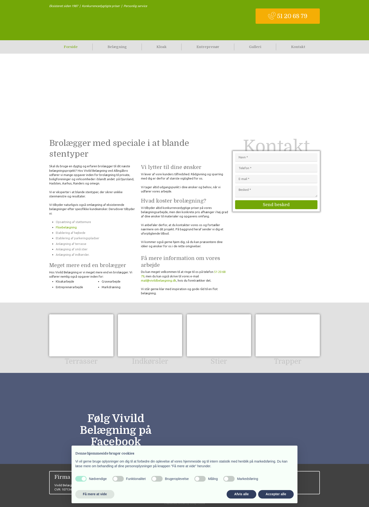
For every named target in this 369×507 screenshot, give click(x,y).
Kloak (161, 47)
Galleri (255, 47)
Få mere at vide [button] (95, 494)
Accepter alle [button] (276, 494)
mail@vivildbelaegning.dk (158, 280)
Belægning (117, 47)
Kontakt (298, 47)
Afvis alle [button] (241, 494)
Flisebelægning (66, 227)
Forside (71, 47)
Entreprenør (208, 47)
